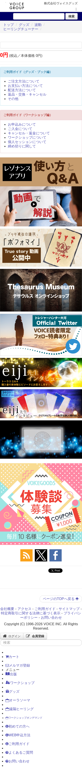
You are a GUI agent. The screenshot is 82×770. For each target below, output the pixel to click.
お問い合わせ (51, 617)
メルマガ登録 (17, 665)
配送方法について (22, 90)
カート (12, 657)
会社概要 (7, 609)
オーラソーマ (17, 700)
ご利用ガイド (45, 609)
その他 (13, 99)
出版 (11, 674)
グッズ (24, 25)
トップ (8, 25)
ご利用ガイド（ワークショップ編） (27, 115)
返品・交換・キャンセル (27, 94)
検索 (71, 16)
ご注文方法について (23, 81)
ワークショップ (20, 683)
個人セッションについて (27, 142)
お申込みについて (22, 124)
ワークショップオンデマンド (23, 717)
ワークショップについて (27, 137)
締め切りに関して (22, 146)
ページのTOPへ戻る (61, 599)
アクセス (24, 609)
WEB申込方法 (17, 735)
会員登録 (35, 636)
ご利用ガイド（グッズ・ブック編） (27, 72)
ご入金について (20, 129)
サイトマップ (69, 609)
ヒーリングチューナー (20, 29)
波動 (38, 25)
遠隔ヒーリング (19, 709)
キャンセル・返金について (29, 133)
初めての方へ (17, 726)
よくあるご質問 (19, 752)
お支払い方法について (25, 86)
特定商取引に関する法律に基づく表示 (30, 613)
